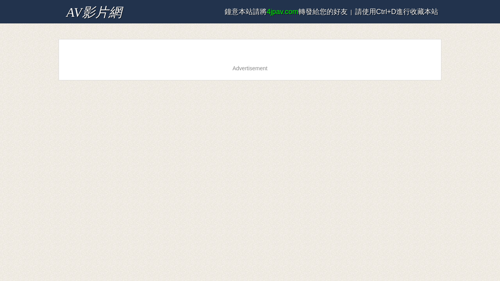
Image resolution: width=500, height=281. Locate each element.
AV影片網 (79, 9)
